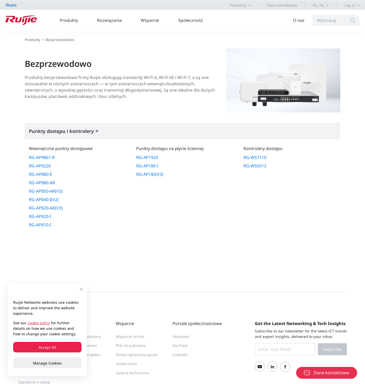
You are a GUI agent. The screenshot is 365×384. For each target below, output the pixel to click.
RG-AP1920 (147, 157)
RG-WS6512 (255, 166)
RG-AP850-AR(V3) (46, 191)
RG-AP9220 (40, 166)
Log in (349, 5)
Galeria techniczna (132, 372)
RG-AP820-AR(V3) (46, 208)
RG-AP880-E (40, 174)
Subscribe (332, 349)
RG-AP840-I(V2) (44, 199)
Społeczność (190, 20)
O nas (299, 20)
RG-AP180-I (147, 166)
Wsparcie (150, 20)
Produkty (69, 20)
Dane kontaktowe (282, 5)
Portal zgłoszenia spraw (137, 354)
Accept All (47, 347)
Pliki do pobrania (130, 345)
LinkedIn (180, 354)
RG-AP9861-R (42, 157)
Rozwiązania (109, 20)
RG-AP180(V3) (149, 174)
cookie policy (39, 322)
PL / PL (318, 5)
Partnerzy (238, 5)
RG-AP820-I (40, 216)
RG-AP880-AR (42, 183)
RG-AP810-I (40, 225)
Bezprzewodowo (59, 39)
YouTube (180, 345)
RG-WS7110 (255, 157)
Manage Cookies (47, 363)
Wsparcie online (130, 336)
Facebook (181, 336)
